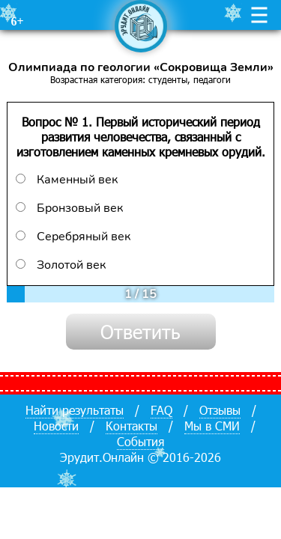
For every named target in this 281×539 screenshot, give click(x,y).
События (140, 441)
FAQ (161, 410)
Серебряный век (73, 236)
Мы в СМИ (212, 425)
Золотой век (61, 265)
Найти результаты (74, 410)
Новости (56, 425)
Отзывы (220, 410)
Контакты (131, 425)
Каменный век (67, 179)
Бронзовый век (69, 208)
